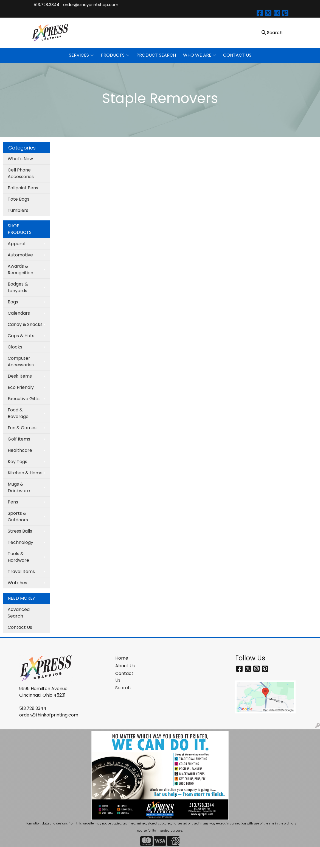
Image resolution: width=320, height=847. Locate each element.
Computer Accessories (21, 361)
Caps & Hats (21, 336)
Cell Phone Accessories (21, 173)
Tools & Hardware (18, 556)
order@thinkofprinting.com (48, 715)
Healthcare (20, 450)
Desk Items (20, 376)
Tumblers (18, 210)
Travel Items (21, 571)
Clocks (15, 347)
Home (121, 658)
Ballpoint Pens (23, 188)
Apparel (16, 243)
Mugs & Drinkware (19, 487)
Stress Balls (20, 531)
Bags (13, 302)
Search (123, 688)
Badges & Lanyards (18, 287)
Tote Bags (18, 199)
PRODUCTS (115, 55)
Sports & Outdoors (18, 516)
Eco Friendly (21, 387)
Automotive (20, 255)
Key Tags (17, 461)
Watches (17, 583)
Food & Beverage (18, 413)
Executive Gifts (24, 398)
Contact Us (20, 627)
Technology (20, 542)
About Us (125, 666)
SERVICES (81, 55)
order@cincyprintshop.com (90, 4)
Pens (13, 502)
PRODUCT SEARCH (156, 55)
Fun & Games (22, 428)
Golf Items (19, 439)
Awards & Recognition (20, 269)
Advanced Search (19, 612)
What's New (20, 159)
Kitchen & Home (25, 473)
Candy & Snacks (25, 324)
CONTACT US (237, 55)
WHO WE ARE (199, 55)
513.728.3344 (46, 4)
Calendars (19, 313)
